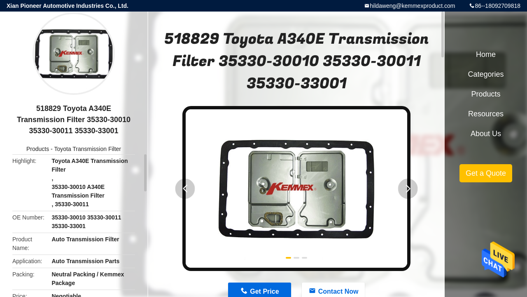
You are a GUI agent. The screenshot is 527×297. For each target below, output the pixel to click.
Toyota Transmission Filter (87, 149)
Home (486, 54)
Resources (486, 114)
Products (37, 149)
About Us (486, 134)
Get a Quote (486, 173)
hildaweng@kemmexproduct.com (412, 5)
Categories (486, 74)
